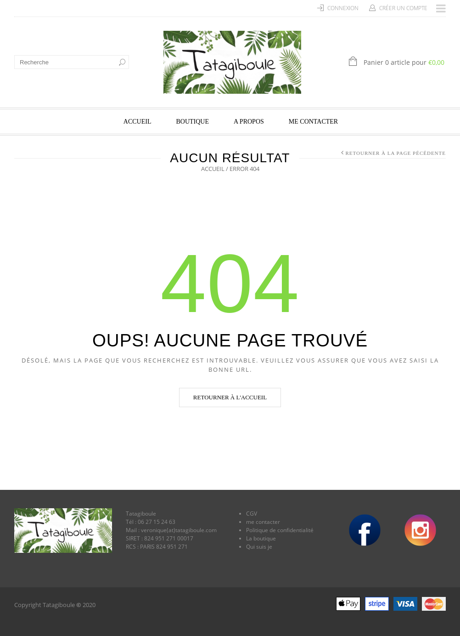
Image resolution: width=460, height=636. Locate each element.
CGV (251, 513)
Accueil (137, 121)
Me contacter (313, 121)
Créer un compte (403, 8)
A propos (249, 121)
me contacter (263, 522)
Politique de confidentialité (280, 530)
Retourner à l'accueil (230, 397)
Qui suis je (259, 547)
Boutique (192, 121)
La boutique (261, 538)
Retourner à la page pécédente (396, 153)
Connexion (343, 8)
